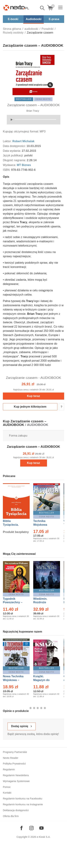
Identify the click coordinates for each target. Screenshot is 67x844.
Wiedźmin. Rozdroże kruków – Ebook (44, 602)
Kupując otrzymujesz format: (21, 131)
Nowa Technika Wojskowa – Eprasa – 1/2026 (13, 680)
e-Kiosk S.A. (44, 836)
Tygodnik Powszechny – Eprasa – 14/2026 (14, 602)
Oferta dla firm (11, 816)
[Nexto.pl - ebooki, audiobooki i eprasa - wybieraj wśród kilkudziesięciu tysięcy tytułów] (16, 8)
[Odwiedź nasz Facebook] (21, 828)
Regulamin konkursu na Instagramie (23, 804)
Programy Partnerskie (15, 752)
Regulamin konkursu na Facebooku (22, 798)
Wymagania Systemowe (16, 781)
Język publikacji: (13, 155)
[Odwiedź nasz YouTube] (41, 828)
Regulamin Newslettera (16, 775)
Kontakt (7, 792)
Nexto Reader (10, 757)
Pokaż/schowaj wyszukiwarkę (42, 8)
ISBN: (7, 169)
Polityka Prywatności (14, 763)
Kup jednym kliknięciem (30, 406)
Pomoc (7, 787)
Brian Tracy (32, 110)
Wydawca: (10, 165)
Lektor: (7, 141)
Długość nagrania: (15, 160)
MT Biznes (24, 165)
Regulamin (9, 769)
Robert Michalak (23, 141)
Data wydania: (12, 150)
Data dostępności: (15, 146)
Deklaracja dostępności (16, 810)
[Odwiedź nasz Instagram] (31, 828)
